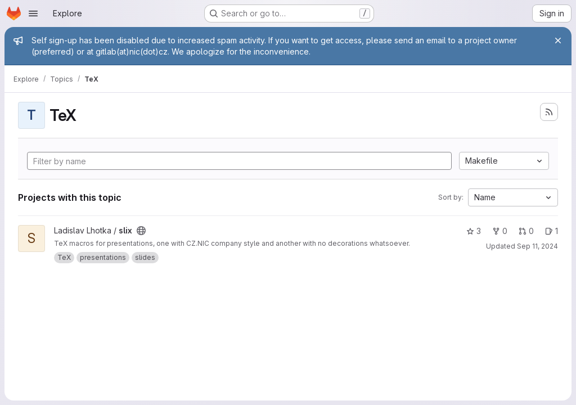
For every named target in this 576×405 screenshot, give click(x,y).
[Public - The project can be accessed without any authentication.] (141, 230)
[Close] (558, 40)
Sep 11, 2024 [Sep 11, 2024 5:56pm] (537, 246)
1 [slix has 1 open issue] (551, 231)
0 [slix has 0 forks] (499, 231)
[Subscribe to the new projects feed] (549, 112)
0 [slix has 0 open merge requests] (526, 231)
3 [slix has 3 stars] (473, 231)
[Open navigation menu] (33, 13)
